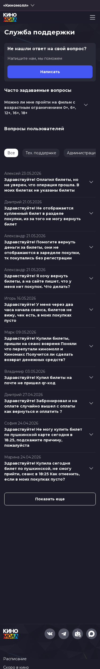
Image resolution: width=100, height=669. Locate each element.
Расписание (15, 658)
